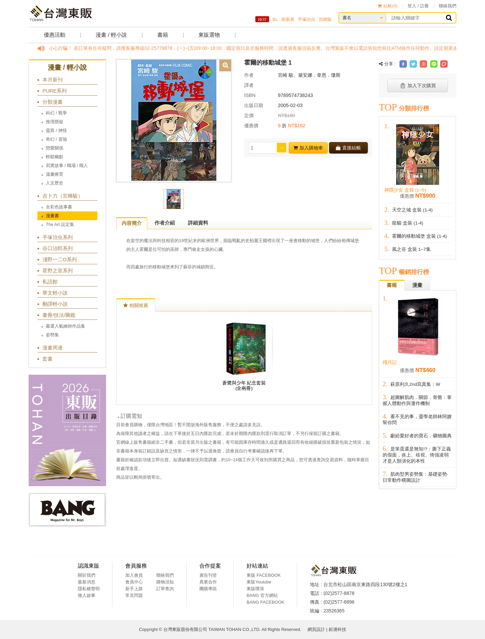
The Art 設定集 (60, 224)
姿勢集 (52, 334)
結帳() (387, 5)
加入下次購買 (418, 85)
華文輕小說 (55, 293)
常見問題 (134, 595)
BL (275, 19)
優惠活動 (54, 35)
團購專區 (208, 588)
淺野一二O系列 (59, 259)
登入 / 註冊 (418, 5)
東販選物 (209, 35)
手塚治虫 (306, 19)
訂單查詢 (165, 588)
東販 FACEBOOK (264, 575)
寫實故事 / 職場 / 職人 (67, 165)
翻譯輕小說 (55, 304)
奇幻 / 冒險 (56, 139)
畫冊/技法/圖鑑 (58, 315)
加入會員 (134, 575)
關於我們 (86, 575)
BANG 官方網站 (262, 595)
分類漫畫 (52, 102)
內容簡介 (132, 223)
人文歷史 (54, 183)
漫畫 (417, 285)
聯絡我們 (447, 5)
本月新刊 (52, 79)
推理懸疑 (54, 121)
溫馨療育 (54, 174)
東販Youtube (259, 581)
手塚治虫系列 (57, 237)
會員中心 (134, 581)
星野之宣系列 (57, 270)
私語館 (50, 281)
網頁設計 (316, 629)
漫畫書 (52, 215)
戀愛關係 (54, 147)
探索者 (287, 19)
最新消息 (86, 581)
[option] (174, 120)
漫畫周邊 (52, 347)
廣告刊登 (208, 575)
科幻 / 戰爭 (56, 112)
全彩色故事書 (59, 206)
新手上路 (134, 588)
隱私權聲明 (89, 588)
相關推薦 (135, 305)
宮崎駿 (325, 19)
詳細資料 (198, 223)
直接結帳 (348, 147)
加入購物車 (308, 147)
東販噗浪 (255, 588)
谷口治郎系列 (57, 248)
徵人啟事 (86, 595)
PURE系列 (54, 91)
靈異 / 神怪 (56, 130)
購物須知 (165, 581)
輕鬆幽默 (54, 156)
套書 (47, 359)
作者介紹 (165, 223)
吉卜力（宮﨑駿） (62, 196)
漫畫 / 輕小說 (111, 35)
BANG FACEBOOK (265, 602)
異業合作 (208, 581)
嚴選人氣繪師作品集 (65, 326)
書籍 (162, 35)
